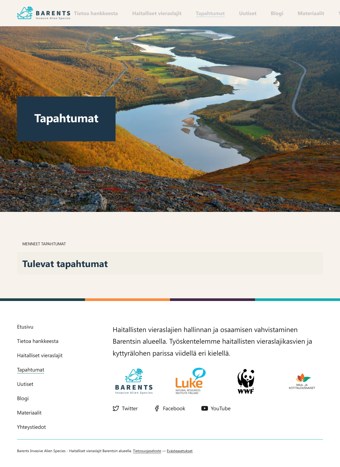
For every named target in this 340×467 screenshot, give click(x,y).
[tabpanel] (170, 261)
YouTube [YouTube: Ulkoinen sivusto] (216, 405)
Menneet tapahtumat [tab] (44, 241)
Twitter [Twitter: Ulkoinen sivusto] (125, 405)
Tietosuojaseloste (147, 456)
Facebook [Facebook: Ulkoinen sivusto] (169, 405)
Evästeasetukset (180, 456)
